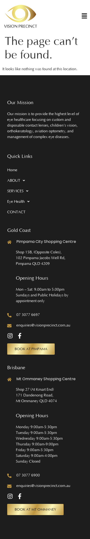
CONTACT (16, 212)
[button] (84, 16)
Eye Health (19, 201)
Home (12, 170)
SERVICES (19, 191)
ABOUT (17, 180)
